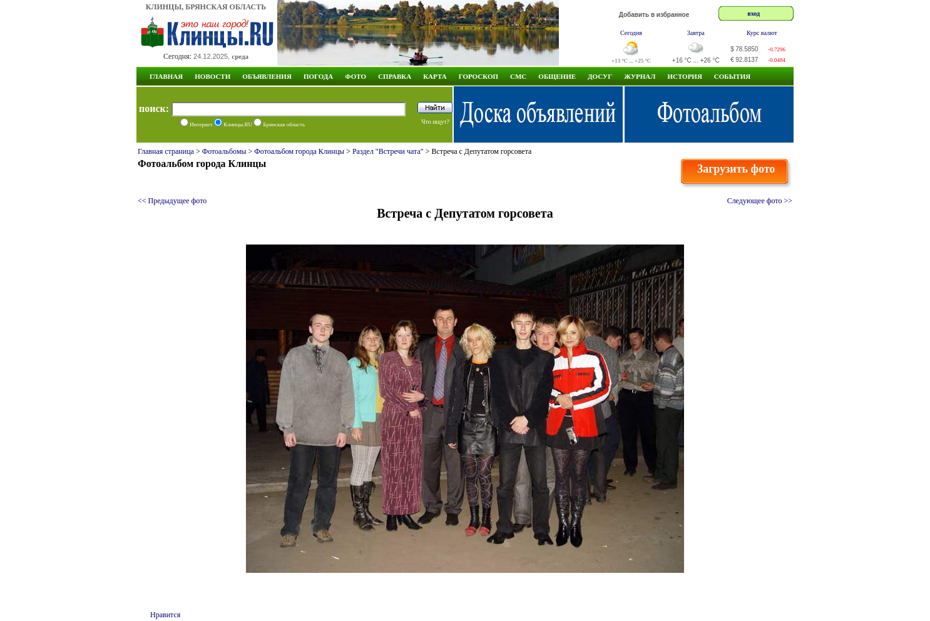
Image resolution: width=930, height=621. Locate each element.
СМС (518, 76)
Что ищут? (435, 121)
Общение (557, 76)
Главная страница (166, 151)
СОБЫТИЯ (732, 76)
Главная (166, 76)
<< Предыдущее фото (172, 200)
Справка (394, 76)
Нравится (165, 614)
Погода (318, 76)
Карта (435, 76)
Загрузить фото (736, 169)
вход (753, 13)
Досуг (600, 76)
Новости (212, 76)
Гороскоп (478, 76)
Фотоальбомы (224, 151)
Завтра (696, 32)
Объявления (267, 76)
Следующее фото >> (759, 200)
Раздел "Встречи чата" (388, 151)
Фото (355, 76)
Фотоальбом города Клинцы (299, 151)
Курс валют (762, 32)
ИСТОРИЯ (684, 76)
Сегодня (631, 32)
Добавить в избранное (654, 14)
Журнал (639, 76)
